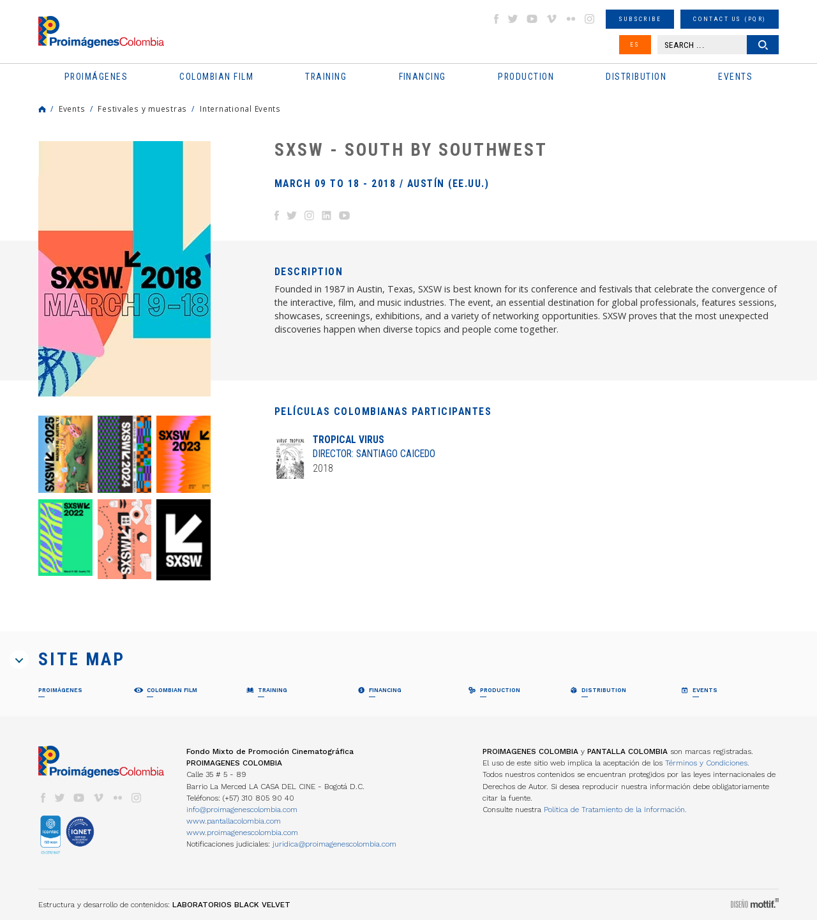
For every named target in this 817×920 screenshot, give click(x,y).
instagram (589, 19)
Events (72, 108)
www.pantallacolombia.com (233, 821)
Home (42, 109)
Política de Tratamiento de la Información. (615, 809)
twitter (513, 19)
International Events (240, 108)
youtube (532, 19)
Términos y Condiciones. (707, 762)
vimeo (551, 19)
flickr (570, 19)
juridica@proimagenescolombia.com (334, 844)
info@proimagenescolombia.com (241, 809)
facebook (495, 19)
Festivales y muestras (142, 108)
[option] (124, 268)
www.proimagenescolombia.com (242, 832)
